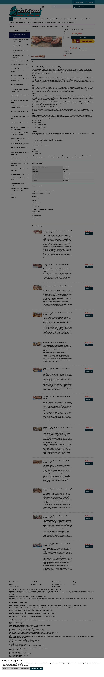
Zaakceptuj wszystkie (36, 668)
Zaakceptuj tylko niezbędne (10, 668)
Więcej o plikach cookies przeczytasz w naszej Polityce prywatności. (15, 665)
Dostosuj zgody (24, 668)
